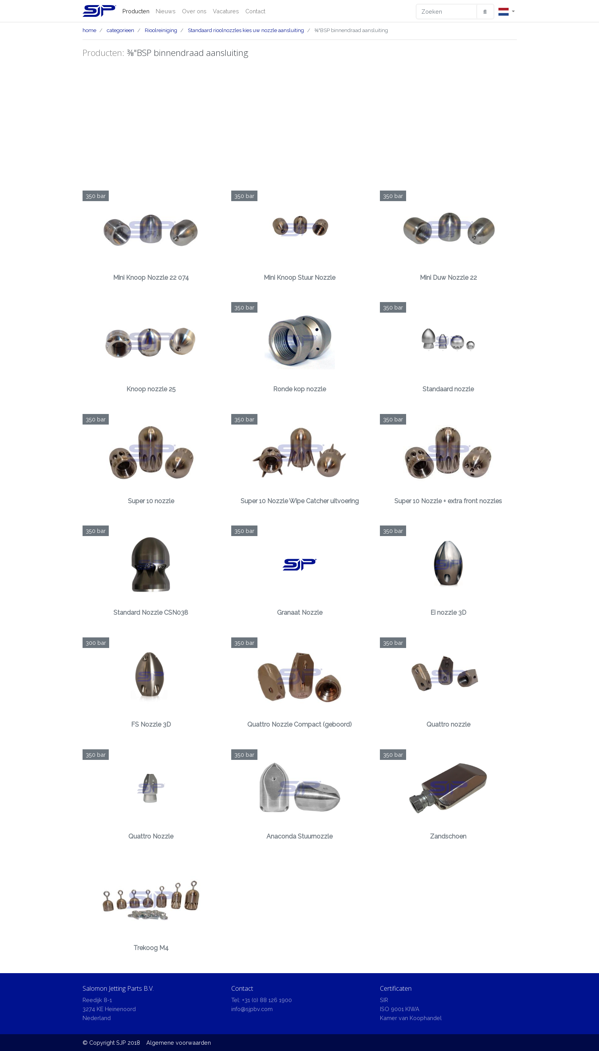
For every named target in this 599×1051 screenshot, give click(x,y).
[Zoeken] (446, 11)
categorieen (120, 30)
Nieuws (166, 11)
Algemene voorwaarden (178, 1042)
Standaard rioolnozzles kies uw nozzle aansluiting (246, 30)
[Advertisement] (300, 124)
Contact (255, 11)
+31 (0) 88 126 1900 (267, 1000)
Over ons (194, 11)
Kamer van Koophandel (411, 1018)
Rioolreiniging (161, 30)
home (89, 30)
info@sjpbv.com (252, 1009)
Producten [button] (135, 11)
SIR (384, 1000)
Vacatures (226, 11)
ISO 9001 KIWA (399, 1009)
